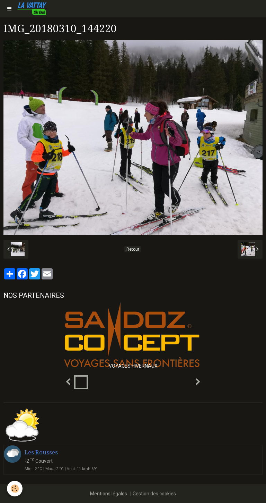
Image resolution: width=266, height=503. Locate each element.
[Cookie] (15, 488)
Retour (132, 249)
